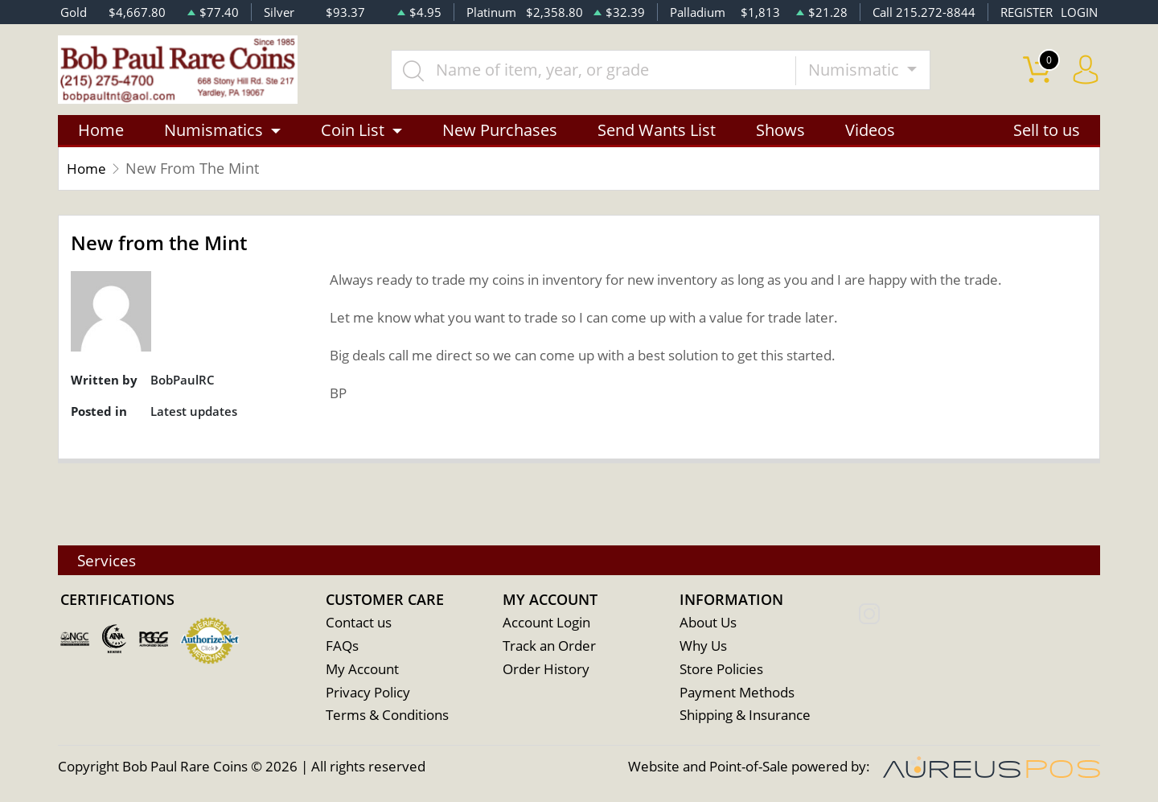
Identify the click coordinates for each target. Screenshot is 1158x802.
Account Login (546, 623)
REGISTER (1026, 12)
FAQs (342, 646)
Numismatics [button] (213, 131)
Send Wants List (656, 131)
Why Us (703, 646)
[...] (594, 70)
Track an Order (549, 646)
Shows (780, 131)
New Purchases (499, 131)
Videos (870, 131)
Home (101, 131)
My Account (362, 669)
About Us (708, 623)
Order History (546, 669)
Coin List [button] (352, 131)
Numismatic (856, 69)
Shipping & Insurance (745, 716)
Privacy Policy (368, 693)
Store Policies (721, 669)
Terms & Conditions (387, 716)
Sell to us (1046, 131)
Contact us (359, 623)
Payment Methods (737, 693)
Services (108, 559)
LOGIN (1079, 12)
